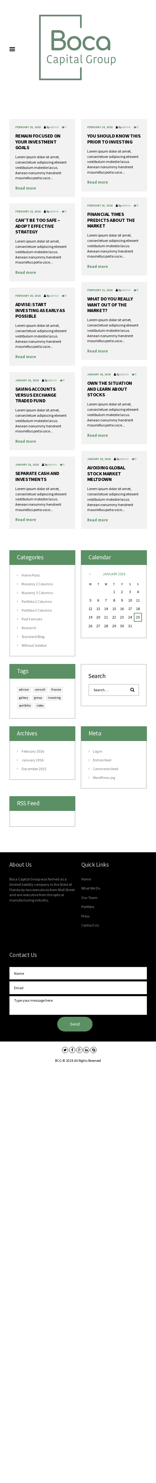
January (32, 760)
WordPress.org (104, 777)
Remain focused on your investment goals (38, 141)
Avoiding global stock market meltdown (106, 473)
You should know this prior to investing (114, 138)
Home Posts (31, 575)
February (33, 751)
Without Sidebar (34, 645)
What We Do (90, 888)
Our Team (89, 897)
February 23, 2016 (100, 205)
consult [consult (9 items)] (40, 689)
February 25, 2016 (28, 127)
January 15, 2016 (27, 464)
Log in (97, 751)
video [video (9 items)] (40, 705)
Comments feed (105, 768)
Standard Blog (33, 636)
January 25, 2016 (27, 380)
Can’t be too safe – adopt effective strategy (37, 226)
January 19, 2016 (99, 459)
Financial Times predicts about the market (111, 220)
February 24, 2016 (100, 127)
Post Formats (32, 619)
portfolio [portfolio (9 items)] (25, 705)
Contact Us (90, 925)
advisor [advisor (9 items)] (24, 689)
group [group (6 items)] (38, 698)
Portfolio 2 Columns (37, 601)
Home (86, 879)
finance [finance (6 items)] (56, 689)
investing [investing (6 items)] (54, 698)
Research (29, 627)
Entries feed (102, 760)
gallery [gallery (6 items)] (23, 698)
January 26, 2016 (99, 374)
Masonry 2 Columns (37, 584)
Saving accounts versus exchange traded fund (36, 395)
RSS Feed (28, 803)
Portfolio (87, 906)
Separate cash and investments (37, 476)
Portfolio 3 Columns (37, 610)
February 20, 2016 (28, 295)
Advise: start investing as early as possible (40, 310)
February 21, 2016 (100, 290)
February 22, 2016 (28, 211)
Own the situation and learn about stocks (109, 389)
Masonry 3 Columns (37, 592)
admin (54, 127)
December (34, 768)
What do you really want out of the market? (110, 304)
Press (85, 916)
